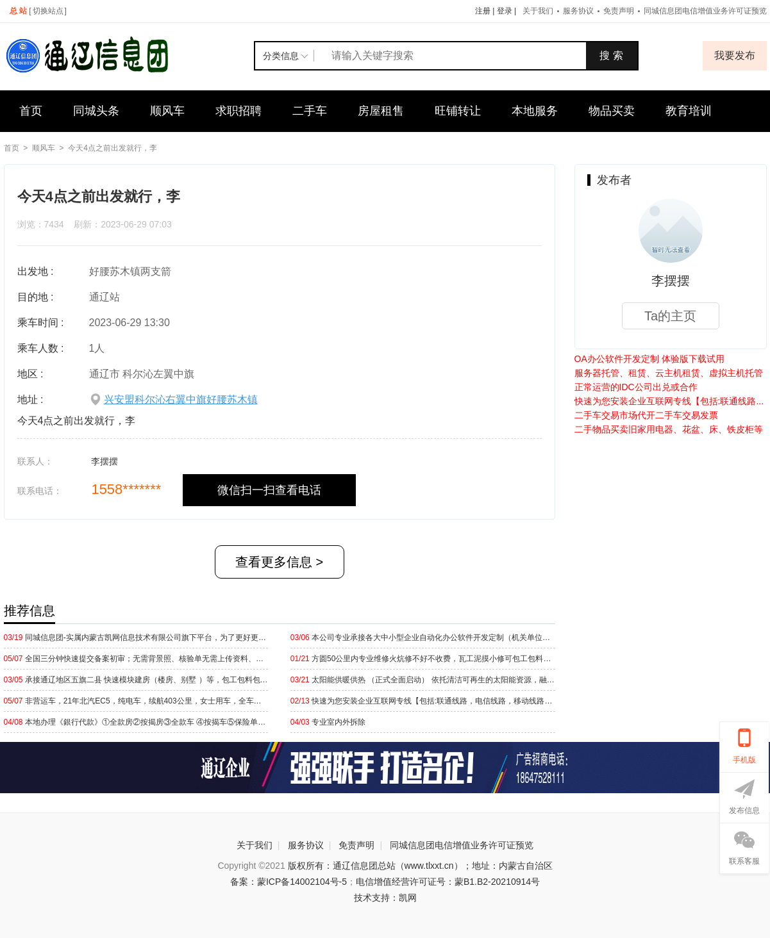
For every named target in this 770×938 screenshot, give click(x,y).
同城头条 (96, 110)
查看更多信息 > (279, 562)
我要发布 (734, 55)
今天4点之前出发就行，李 (112, 148)
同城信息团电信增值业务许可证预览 (461, 845)
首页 (30, 110)
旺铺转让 (458, 110)
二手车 (309, 110)
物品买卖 (612, 110)
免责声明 (618, 10)
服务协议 (578, 10)
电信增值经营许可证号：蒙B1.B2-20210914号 (448, 881)
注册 (482, 10)
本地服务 (535, 110)
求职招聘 (238, 110)
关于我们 (538, 10)
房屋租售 (381, 110)
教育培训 (688, 110)
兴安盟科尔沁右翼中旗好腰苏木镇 (181, 399)
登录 (504, 10)
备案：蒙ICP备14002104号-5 (288, 881)
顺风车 (167, 110)
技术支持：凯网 (385, 898)
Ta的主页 (670, 316)
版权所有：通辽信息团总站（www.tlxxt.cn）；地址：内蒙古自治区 (420, 865)
